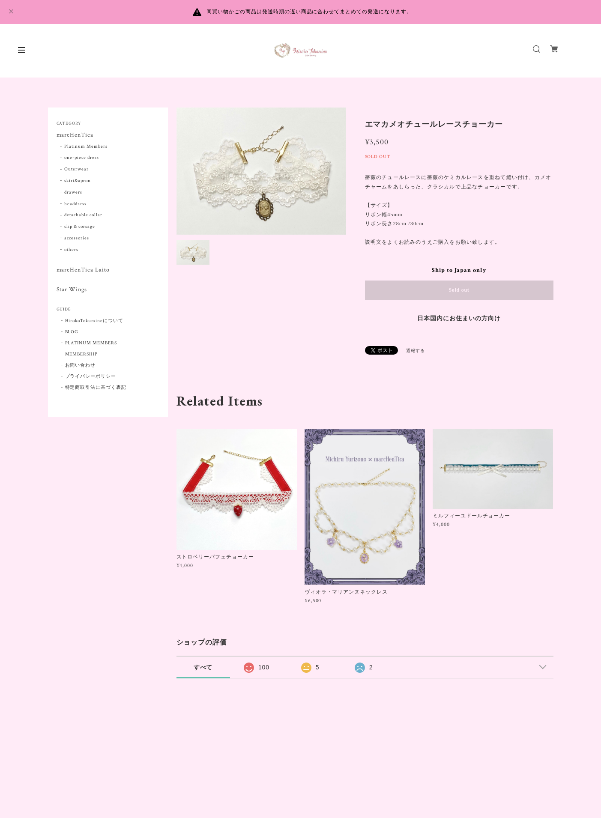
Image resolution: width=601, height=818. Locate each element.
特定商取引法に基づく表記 (96, 388)
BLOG (72, 332)
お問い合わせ (80, 365)
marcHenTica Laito (83, 270)
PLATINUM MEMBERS (91, 343)
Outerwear (76, 169)
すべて (203, 667)
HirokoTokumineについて (94, 321)
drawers (73, 192)
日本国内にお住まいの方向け (458, 318)
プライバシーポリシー (91, 376)
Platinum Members (85, 146)
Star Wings (72, 289)
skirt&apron (77, 181)
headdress (75, 204)
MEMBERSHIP (81, 354)
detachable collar (83, 215)
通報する (415, 351)
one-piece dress (81, 158)
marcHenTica (75, 135)
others (71, 250)
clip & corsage (79, 227)
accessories (76, 238)
